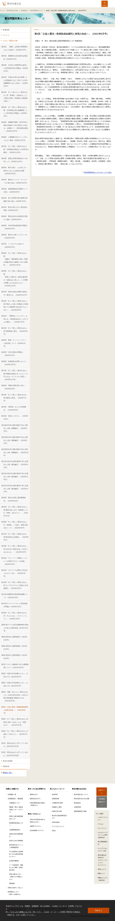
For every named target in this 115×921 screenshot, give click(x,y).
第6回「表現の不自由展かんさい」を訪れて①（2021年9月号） (14, 675)
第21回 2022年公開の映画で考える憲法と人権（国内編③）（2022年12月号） (14, 489)
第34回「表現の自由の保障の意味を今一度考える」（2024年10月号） (14, 293)
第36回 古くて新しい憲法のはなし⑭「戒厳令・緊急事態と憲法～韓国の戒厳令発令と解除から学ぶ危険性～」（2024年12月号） (14, 259)
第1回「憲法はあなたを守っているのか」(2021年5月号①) (14, 744)
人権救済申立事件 (57, 803)
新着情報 (6, 30)
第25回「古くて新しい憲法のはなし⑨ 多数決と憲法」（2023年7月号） (14, 398)
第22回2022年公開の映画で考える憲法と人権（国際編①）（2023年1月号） (14, 428)
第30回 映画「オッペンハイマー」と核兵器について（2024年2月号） (14, 343)
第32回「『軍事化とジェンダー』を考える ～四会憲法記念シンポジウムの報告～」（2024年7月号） (14, 319)
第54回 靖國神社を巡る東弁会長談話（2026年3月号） (14, 57)
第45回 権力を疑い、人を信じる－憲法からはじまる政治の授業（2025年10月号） (14, 171)
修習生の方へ (34, 794)
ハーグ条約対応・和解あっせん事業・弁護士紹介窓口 (16, 867)
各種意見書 (55, 798)
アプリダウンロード (58, 826)
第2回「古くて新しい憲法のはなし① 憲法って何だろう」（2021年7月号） (14, 734)
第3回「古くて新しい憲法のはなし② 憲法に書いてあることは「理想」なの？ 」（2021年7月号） (14, 722)
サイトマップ (102, 823)
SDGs (54, 830)
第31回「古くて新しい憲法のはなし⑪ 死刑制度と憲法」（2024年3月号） (14, 331)
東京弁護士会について (81, 794)
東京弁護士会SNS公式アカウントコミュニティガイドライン (103, 855)
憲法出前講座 (8, 761)
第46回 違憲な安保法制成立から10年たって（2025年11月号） (14, 159)
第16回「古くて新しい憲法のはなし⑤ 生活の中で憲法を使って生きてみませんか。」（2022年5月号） (14, 549)
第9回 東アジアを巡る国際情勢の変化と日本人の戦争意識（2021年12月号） (15, 628)
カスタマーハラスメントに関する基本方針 (103, 830)
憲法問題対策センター (36, 10)
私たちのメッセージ (57, 789)
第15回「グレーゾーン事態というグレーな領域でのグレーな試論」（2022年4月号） (14, 561)
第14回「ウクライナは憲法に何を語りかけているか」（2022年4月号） (14, 573)
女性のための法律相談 (16, 840)
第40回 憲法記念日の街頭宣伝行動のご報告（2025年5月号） (14, 217)
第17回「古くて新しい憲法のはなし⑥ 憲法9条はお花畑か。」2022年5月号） (15, 537)
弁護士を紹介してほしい (15, 887)
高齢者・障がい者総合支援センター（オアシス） (16, 809)
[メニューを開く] (111, 4)
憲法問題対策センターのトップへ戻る (98, 172)
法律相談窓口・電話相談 (15, 798)
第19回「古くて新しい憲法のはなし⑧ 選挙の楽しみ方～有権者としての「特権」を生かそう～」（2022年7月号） (14, 511)
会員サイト (101, 790)
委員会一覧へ (8, 773)
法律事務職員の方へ (101, 798)
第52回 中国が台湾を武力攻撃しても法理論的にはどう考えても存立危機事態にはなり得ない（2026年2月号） (14, 81)
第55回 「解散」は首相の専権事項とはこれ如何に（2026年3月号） (14, 48)
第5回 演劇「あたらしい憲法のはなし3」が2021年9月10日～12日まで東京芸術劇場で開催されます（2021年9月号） (15, 696)
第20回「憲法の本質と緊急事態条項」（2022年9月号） (13, 499)
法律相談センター (14, 803)
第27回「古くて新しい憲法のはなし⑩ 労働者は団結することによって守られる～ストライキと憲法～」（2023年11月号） (14, 375)
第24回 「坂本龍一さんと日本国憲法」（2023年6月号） (13, 408)
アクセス (100, 819)
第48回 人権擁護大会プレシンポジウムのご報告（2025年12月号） (14, 138)
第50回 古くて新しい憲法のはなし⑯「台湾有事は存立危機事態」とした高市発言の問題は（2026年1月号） (14, 111)
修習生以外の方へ (35, 798)
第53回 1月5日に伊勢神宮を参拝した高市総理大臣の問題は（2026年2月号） (14, 68)
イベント (6, 35)
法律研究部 (77, 807)
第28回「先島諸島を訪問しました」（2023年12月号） (14, 362)
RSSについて (102, 865)
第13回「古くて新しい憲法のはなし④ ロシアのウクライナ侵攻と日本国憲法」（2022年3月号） (14, 585)
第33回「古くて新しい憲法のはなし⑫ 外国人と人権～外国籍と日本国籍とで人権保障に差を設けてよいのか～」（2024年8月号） (14, 305)
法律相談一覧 (12, 794)
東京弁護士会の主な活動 (81, 798)
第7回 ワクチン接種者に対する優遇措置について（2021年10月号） (15, 665)
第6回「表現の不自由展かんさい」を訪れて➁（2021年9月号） (14, 684)
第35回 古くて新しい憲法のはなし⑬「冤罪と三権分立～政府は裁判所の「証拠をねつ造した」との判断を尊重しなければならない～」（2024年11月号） (14, 278)
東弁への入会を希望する (37, 789)
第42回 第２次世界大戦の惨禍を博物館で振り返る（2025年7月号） (14, 199)
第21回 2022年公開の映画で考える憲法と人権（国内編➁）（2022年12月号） (14, 477)
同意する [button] (98, 910)
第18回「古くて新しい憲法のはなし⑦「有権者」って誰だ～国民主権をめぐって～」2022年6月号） (14, 525)
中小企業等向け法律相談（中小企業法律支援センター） (16, 854)
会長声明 (55, 794)
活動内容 (6, 766)
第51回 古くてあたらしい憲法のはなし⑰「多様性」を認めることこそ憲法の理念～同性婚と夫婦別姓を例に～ (14, 96)
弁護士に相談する (12, 789)
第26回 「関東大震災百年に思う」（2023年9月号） (13, 387)
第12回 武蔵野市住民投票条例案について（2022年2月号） (14, 595)
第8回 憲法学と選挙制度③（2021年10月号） (14, 656)
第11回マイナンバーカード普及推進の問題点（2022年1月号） (14, 605)
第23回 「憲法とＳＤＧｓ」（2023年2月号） (14, 417)
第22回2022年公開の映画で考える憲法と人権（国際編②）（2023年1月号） (14, 440)
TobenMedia (55, 822)
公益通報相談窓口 (14, 830)
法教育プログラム (35, 826)
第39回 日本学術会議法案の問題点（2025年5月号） (14, 227)
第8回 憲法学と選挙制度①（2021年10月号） (14, 638)
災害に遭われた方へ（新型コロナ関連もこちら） (16, 876)
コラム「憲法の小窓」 (11, 41)
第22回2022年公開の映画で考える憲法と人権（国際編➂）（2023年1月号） (15, 452)
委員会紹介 (24, 10)
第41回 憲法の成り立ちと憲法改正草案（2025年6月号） (14, 208)
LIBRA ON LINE (57, 811)
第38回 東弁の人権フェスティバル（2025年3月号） (14, 236)
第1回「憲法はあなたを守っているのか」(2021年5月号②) (14, 753)
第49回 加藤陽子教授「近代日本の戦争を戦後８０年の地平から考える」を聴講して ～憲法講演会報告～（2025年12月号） (14, 126)
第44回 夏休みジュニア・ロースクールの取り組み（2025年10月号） (14, 181)
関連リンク (101, 869)
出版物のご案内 (57, 807)
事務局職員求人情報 (80, 811)
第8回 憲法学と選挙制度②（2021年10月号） (14, 647)
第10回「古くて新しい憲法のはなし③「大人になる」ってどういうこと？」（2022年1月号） (14, 616)
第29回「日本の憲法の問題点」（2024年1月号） (12, 353)
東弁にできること (34, 814)
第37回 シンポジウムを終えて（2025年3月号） (12, 245)
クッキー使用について (21, 912)
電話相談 (12, 883)
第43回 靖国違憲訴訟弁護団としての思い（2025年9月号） (14, 190)
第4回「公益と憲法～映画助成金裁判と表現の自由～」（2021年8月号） (14, 710)
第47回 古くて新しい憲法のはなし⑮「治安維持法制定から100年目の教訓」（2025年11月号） (15, 149)
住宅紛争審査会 (14, 861)
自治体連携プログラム (37, 830)
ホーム (2, 10)
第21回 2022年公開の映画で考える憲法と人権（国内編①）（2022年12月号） (14, 464)
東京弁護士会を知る (12, 10)
